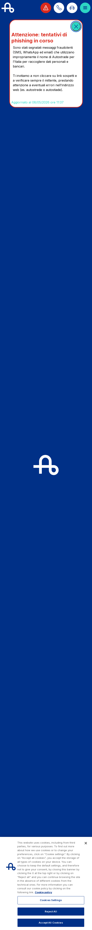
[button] (76, 26)
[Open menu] (85, 8)
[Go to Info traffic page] (72, 8)
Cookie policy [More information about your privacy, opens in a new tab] (43, 892)
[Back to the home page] (8, 8)
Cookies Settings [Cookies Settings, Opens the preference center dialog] (51, 900)
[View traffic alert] (45, 8)
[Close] (85, 843)
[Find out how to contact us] (59, 8)
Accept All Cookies (51, 922)
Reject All (51, 911)
